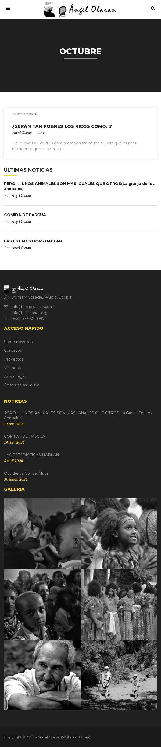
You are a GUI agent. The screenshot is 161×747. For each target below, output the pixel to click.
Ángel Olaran (22, 132)
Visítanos (12, 367)
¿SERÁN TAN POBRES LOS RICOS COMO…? (62, 126)
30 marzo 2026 (15, 479)
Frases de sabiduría (21, 385)
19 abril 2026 (14, 423)
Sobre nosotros (18, 341)
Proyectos (13, 359)
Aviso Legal (15, 376)
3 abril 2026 (13, 460)
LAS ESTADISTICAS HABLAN (33, 241)
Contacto (13, 350)
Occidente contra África (26, 473)
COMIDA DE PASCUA (25, 214)
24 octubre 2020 (24, 113)
